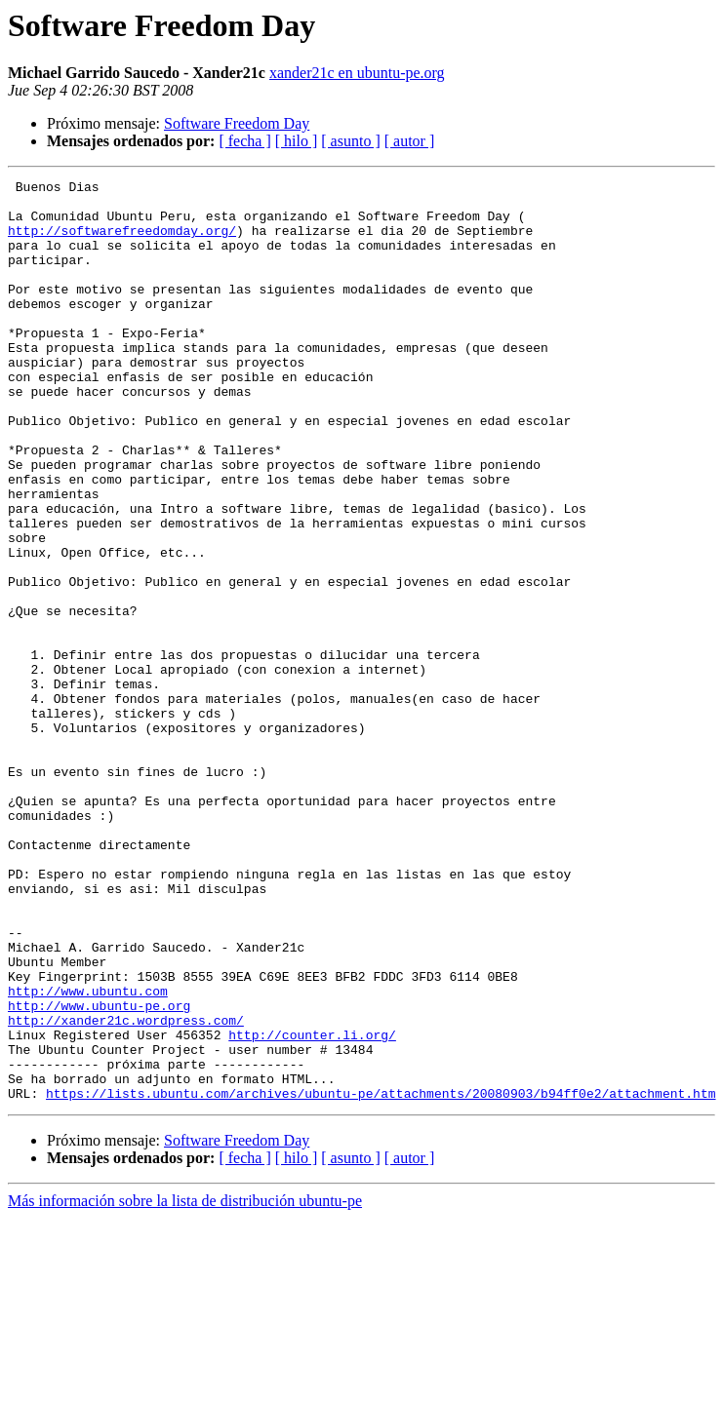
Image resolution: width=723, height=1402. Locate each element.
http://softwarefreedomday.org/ (122, 242)
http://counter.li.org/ (312, 1207)
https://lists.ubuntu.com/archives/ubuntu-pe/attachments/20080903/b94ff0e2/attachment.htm (380, 1277)
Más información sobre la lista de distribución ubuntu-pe (185, 1385)
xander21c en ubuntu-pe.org (357, 72)
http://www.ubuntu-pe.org (99, 1172)
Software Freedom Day (236, 123)
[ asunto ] (350, 141)
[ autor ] (409, 141)
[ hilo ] (296, 141)
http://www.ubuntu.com (88, 1154)
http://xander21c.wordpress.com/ (126, 1189)
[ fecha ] (244, 141)
